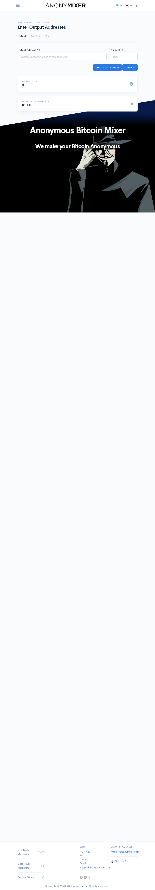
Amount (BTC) (119, 49)
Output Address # (29, 49)
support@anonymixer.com (95, 867)
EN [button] (119, 5)
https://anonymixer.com (125, 851)
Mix (47, 35)
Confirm (36, 35)
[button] (128, 5)
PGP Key (85, 851)
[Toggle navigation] (18, 5)
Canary (84, 859)
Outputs (22, 35)
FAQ (82, 855)
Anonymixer (80, 886)
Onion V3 (120, 861)
